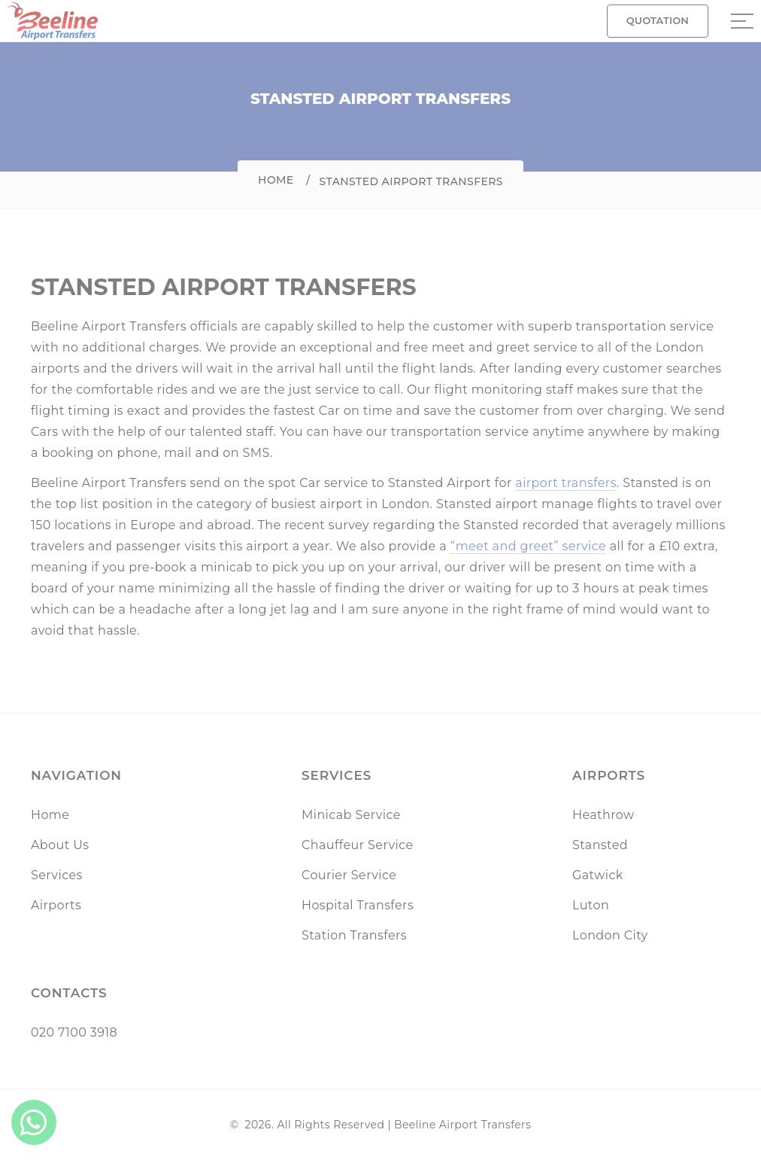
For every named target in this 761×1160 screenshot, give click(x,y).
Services (57, 875)
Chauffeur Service (358, 845)
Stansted (600, 845)
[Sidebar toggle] (742, 21)
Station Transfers (354, 935)
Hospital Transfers (358, 905)
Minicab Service (351, 815)
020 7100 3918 (74, 1032)
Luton (590, 905)
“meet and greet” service (528, 546)
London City (610, 935)
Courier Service (349, 875)
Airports (56, 905)
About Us (60, 845)
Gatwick (597, 875)
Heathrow (603, 815)
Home (275, 180)
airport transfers (566, 483)
